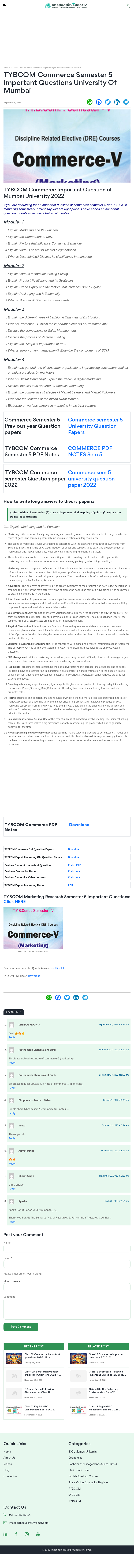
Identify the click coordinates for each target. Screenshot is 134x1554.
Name (7, 1242)
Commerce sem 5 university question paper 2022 (91, 479)
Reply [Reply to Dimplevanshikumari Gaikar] (12, 1113)
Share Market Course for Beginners (89, 1482)
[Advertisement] (67, 24)
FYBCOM (74, 1489)
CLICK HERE (60, 968)
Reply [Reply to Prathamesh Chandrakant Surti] (12, 1062)
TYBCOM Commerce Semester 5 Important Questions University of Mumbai (47, 67)
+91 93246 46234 (17, 1515)
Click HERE (74, 865)
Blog (6, 1470)
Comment (9, 1296)
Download (79, 825)
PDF (70, 885)
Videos (7, 1464)
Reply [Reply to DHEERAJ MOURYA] (12, 1037)
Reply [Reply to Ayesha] (12, 1221)
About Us (9, 1458)
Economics (75, 1458)
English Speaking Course (83, 1476)
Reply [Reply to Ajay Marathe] (12, 1163)
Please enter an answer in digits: (22, 1273)
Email (7, 1258)
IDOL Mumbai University (82, 1451)
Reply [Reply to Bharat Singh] (12, 1188)
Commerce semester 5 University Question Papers (95, 426)
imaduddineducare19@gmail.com (26, 1523)
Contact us (10, 1476)
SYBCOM (74, 1495)
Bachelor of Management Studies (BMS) (92, 1464)
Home (7, 67)
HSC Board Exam (79, 1470)
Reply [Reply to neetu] (12, 1138)
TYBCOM (74, 1501)
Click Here (74, 871)
